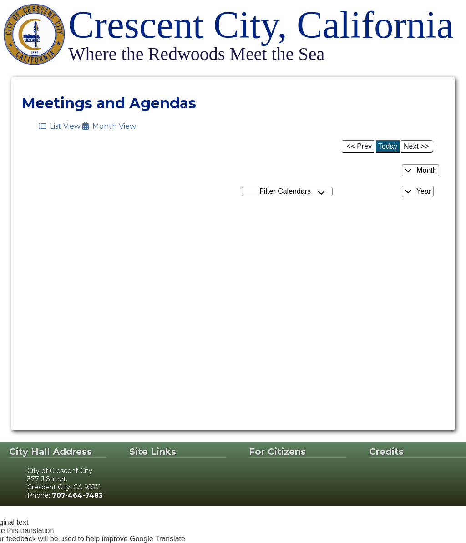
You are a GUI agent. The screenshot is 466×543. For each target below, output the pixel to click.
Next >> (416, 146)
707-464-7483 (77, 495)
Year (418, 191)
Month (421, 170)
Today (388, 146)
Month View (109, 126)
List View (60, 126)
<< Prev (359, 146)
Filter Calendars (292, 191)
